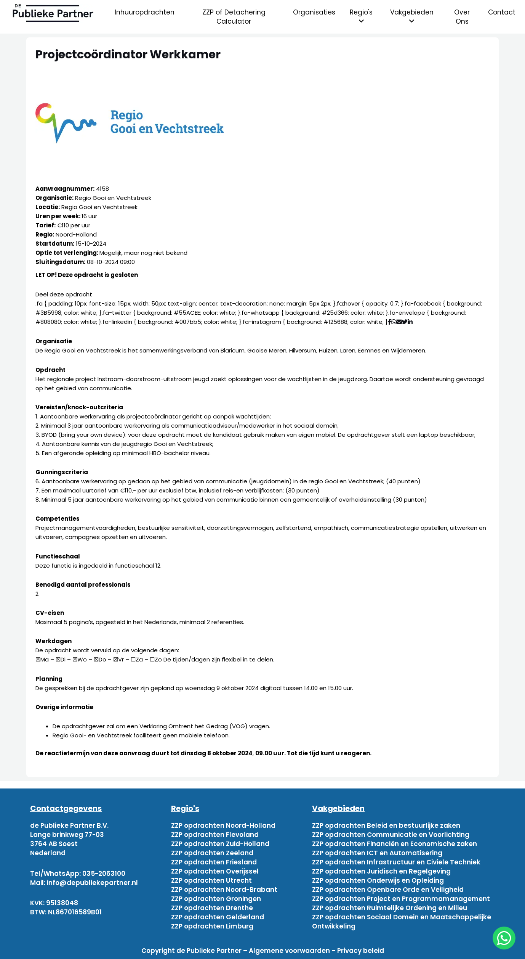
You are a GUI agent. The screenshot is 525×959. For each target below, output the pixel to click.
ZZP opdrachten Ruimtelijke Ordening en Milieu (389, 907)
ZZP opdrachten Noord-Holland (223, 825)
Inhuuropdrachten (144, 12)
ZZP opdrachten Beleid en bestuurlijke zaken (386, 825)
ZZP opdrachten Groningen (216, 898)
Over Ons (462, 17)
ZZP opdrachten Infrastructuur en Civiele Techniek (396, 862)
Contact (501, 12)
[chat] (504, 938)
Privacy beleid (360, 950)
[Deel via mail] (399, 322)
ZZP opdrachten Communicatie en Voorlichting (390, 834)
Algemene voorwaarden (289, 950)
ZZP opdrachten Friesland (214, 862)
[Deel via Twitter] (405, 322)
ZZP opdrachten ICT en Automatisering (377, 853)
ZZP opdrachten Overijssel (215, 871)
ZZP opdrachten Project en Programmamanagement (401, 898)
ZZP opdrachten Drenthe (212, 907)
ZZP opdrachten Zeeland (212, 853)
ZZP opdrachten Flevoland (215, 834)
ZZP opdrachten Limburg (212, 926)
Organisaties (314, 12)
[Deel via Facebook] (389, 322)
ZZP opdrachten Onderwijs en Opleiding (378, 880)
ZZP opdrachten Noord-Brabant (224, 889)
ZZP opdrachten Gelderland (217, 917)
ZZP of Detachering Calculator (234, 17)
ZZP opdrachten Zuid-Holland (220, 843)
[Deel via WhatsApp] (393, 322)
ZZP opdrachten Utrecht (211, 880)
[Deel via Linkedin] (412, 322)
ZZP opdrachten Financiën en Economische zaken (394, 843)
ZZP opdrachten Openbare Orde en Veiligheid (388, 889)
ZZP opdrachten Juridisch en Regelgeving (381, 871)
